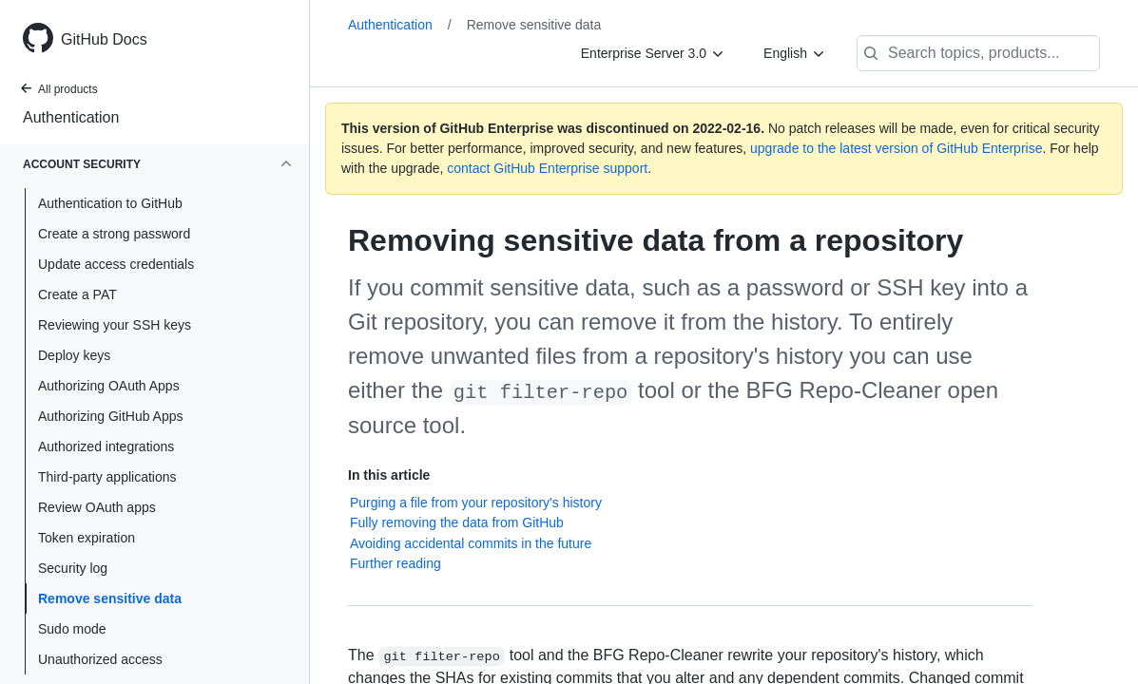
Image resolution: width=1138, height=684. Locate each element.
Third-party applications (107, 476)
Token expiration (86, 537)
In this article (389, 475)
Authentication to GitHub (110, 203)
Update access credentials (116, 264)
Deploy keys (74, 355)
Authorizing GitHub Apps (110, 416)
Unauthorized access (100, 659)
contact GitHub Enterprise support (547, 168)
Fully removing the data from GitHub (457, 522)
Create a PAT (77, 294)
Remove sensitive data (110, 598)
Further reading (395, 563)
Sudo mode (72, 628)
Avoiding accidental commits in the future (470, 543)
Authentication (71, 117)
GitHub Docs (104, 39)
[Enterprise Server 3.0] (653, 53)
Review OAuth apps (97, 507)
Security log (72, 568)
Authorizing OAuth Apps (109, 385)
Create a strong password (114, 233)
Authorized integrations (106, 446)
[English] (794, 53)
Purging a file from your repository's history (476, 502)
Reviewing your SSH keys (114, 324)
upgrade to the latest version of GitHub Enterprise (896, 148)
